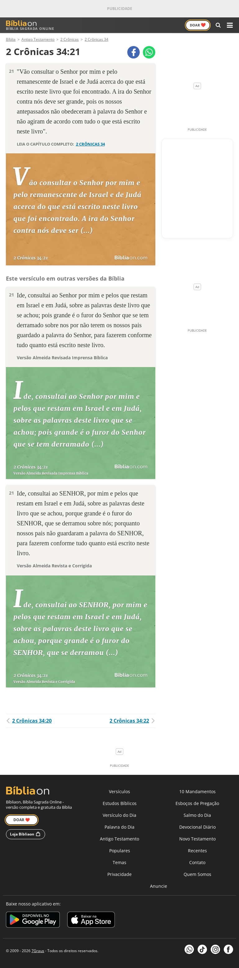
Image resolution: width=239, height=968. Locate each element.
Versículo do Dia (119, 815)
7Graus (37, 950)
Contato (197, 862)
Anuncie (158, 886)
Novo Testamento (197, 839)
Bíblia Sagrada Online (30, 25)
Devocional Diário (197, 827)
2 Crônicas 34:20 (29, 720)
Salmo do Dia (197, 815)
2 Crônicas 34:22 (132, 720)
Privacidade (119, 874)
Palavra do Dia (119, 827)
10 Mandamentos (197, 791)
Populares (119, 851)
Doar (198, 25)
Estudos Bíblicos (120, 803)
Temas (119, 862)
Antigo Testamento (119, 839)
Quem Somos (197, 874)
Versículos (119, 791)
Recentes (197, 851)
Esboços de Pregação (197, 803)
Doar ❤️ (21, 819)
